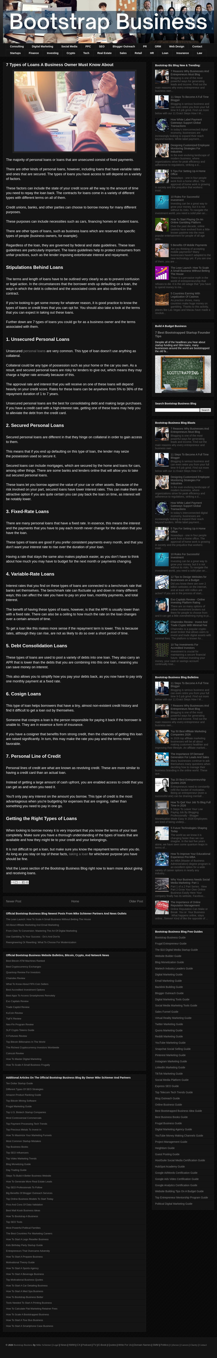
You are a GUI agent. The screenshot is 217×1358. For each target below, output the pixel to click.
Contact (197, 46)
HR (152, 53)
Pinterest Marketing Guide (170, 1055)
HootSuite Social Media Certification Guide (180, 1160)
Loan (165, 53)
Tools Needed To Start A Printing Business (29, 1302)
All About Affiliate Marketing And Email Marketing (32, 925)
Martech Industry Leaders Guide (174, 968)
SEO (102, 46)
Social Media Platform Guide (172, 1079)
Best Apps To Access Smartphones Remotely (30, 995)
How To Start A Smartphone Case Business (29, 1326)
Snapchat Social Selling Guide (173, 1048)
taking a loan (78, 854)
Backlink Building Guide (169, 986)
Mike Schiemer (43, 1344)
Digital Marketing (42, 46)
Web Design (176, 46)
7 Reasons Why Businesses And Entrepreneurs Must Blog (190, 73)
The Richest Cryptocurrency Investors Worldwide (32, 1047)
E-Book (102, 1344)
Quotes (112, 1344)
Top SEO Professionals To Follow (24, 1187)
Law (199, 53)
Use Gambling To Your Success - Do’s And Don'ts (33, 936)
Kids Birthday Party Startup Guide (24, 1245)
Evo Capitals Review (17, 1001)
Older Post (136, 901)
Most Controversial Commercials (24, 1117)
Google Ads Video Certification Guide (177, 1179)
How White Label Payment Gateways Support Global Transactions (186, 122)
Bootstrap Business (23, 1344)
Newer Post (13, 901)
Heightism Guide (165, 1148)
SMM (156, 1344)
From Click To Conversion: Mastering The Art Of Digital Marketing (41, 930)
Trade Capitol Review (17, 1007)
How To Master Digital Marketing (23, 1059)
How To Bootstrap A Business (22, 1216)
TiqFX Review (13, 1018)
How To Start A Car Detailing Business (27, 1285)
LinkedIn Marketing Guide (170, 1067)
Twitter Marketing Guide (169, 1024)
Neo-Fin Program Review (20, 1024)
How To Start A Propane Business (24, 1256)
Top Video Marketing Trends (21, 1158)
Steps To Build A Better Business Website (28, 1175)
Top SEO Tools (14, 1222)
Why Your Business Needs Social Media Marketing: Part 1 (190, 881)
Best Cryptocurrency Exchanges (23, 966)
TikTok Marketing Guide (169, 1073)
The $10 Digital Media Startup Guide (176, 949)
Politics (164, 1344)
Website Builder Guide (168, 956)
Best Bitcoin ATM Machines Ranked (25, 960)
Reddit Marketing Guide (169, 1036)
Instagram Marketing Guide (171, 1061)
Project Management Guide (171, 1141)
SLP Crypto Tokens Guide (20, 1030)
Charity (193, 1344)
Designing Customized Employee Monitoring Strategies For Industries (190, 148)
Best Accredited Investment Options (25, 989)
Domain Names (142, 1344)
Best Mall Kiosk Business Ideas (23, 1210)
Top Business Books (17, 1146)
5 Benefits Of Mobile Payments (189, 245)
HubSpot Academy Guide (170, 1166)
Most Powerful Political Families (23, 1227)
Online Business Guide (168, 1104)
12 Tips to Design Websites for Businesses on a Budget (189, 578)
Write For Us (125, 1344)
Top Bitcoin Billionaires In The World (25, 1041)
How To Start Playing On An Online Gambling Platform (187, 221)
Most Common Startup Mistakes (23, 1141)
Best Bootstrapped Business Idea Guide (178, 1110)
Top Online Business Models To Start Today (29, 1199)
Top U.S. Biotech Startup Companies (26, 1112)
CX (78, 1344)
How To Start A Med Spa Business (24, 1291)
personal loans (34, 351)
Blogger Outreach (124, 46)
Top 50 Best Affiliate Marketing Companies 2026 (188, 733)
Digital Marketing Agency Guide (173, 1129)
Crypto (71, 53)
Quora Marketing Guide (169, 1030)
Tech (86, 53)
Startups (15, 53)
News (64, 1344)
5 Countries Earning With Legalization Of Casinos (185, 295)
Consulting (17, 46)
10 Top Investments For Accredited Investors (184, 646)
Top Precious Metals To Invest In (23, 1129)
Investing (52, 53)
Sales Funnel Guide (166, 1011)
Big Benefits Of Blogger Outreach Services (29, 1193)
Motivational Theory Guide (20, 1262)
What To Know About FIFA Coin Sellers (27, 984)
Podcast (86, 1344)
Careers (185, 1344)
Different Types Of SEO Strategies (24, 1089)
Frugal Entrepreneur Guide (171, 943)
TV (94, 1344)
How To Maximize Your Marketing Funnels (29, 1135)
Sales (123, 53)
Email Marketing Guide (168, 980)
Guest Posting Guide (167, 1154)
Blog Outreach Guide (167, 1098)
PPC (88, 46)
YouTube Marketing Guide (170, 1042)
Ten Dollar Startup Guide (19, 1083)
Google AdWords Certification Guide (176, 1172)
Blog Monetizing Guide (18, 1164)
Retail (138, 53)
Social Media (69, 46)
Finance (34, 53)
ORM (158, 46)
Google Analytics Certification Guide (176, 1185)
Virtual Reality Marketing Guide (173, 1017)
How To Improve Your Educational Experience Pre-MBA (190, 855)
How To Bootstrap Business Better (24, 1297)
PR (145, 46)
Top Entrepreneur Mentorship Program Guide (181, 1197)
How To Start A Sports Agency (22, 1268)
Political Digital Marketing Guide (173, 1203)
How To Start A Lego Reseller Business (27, 1239)
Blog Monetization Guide (169, 962)
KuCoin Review (14, 1013)
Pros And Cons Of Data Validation (24, 1204)
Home (75, 901)
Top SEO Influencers (17, 1152)
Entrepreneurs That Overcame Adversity (28, 1250)
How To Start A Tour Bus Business (24, 1320)
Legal (56, 1344)
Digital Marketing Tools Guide (172, 999)
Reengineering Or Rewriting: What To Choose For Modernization (41, 942)
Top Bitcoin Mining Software (21, 1100)
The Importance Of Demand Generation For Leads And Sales (190, 755)
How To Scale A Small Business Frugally (28, 1064)
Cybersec (174, 1344)
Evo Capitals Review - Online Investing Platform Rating (188, 601)
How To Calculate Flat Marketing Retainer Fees (31, 1308)
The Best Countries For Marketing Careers (29, 1233)
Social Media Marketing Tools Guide (176, 1005)
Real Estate (104, 53)
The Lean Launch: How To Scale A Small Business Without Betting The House (48, 919)
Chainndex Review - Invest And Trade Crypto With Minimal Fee (189, 623)
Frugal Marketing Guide (19, 1106)
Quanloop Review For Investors (23, 972)
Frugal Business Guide (168, 1123)
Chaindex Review (15, 978)
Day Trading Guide (16, 1170)
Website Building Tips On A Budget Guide (179, 1191)
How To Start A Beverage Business (25, 1274)
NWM (72, 1344)
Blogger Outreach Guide (169, 993)
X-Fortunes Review (16, 1036)
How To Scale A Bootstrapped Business (27, 1314)
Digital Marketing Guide (169, 974)
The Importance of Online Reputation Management (186, 904)
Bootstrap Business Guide (170, 937)
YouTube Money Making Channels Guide (179, 1135)
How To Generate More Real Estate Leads (29, 1181)
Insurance (182, 53)
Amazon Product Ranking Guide (23, 1094)
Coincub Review (15, 1053)
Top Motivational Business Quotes (24, 1279)
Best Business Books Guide (171, 1117)
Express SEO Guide (167, 1086)
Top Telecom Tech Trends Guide (174, 1092)
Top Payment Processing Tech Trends (26, 1123)
